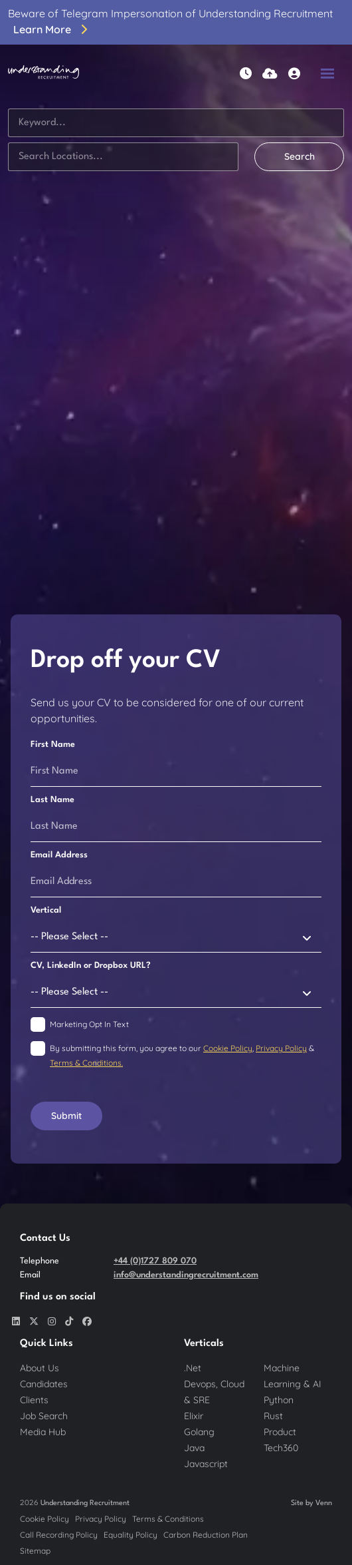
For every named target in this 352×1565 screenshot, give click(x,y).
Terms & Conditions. (86, 1063)
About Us (39, 1368)
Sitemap (35, 1551)
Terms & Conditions (168, 1519)
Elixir (193, 1416)
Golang (199, 1432)
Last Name (52, 799)
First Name (53, 744)
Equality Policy (130, 1535)
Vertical (46, 910)
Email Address (59, 855)
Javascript (206, 1464)
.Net (192, 1368)
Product (280, 1432)
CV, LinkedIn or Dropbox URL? (91, 965)
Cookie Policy (227, 1048)
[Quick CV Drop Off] (270, 73)
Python (279, 1400)
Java (194, 1448)
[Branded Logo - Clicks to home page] (43, 73)
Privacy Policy (281, 1048)
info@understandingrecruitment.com (186, 1275)
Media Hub (43, 1432)
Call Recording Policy (59, 1535)
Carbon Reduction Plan (205, 1535)
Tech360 (281, 1448)
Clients (34, 1400)
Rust (273, 1416)
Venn (323, 1503)
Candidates (44, 1384)
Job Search (44, 1416)
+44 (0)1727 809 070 (155, 1261)
